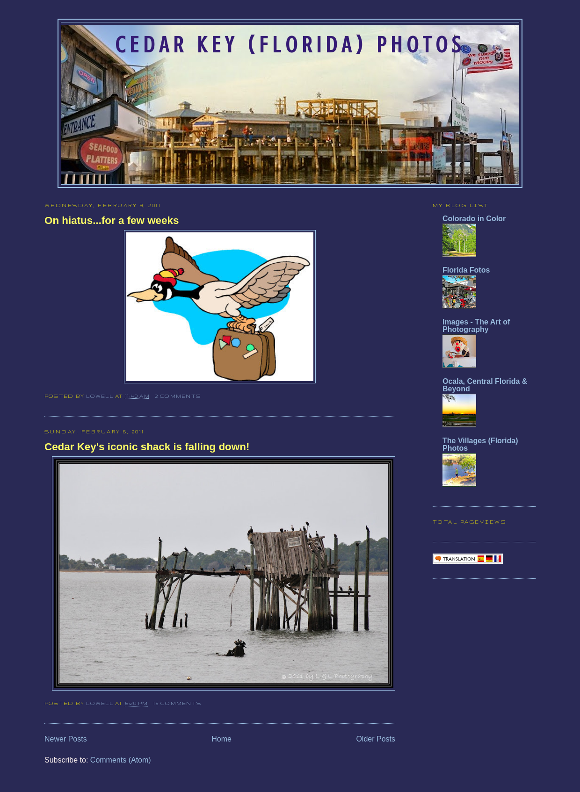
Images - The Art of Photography (476, 325)
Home (221, 739)
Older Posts (375, 739)
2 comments (178, 396)
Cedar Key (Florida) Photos (290, 45)
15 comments (177, 703)
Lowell (100, 396)
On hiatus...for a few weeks (111, 220)
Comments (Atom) (120, 760)
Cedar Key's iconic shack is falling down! (146, 447)
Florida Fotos (466, 270)
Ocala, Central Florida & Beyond (484, 385)
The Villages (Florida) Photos (480, 444)
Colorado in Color (474, 219)
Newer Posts (65, 739)
